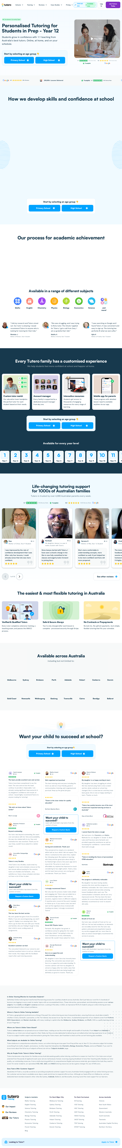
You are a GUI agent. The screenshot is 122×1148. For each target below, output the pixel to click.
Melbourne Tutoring (56, 1101)
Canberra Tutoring (56, 1123)
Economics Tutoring (31, 1123)
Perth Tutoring (54, 1112)
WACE (53, 1064)
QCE (45, 1064)
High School (49, 60)
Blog (26, 1131)
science (34, 1005)
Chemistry (98, 835)
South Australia (104, 1116)
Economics (79, 1046)
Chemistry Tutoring (31, 1112)
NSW (9, 1020)
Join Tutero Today (113, 5)
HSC (41, 1064)
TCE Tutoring (78, 1123)
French (99, 1046)
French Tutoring (30, 1127)
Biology (72, 1046)
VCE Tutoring (78, 1105)
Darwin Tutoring (55, 1127)
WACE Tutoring (79, 1116)
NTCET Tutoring (79, 1127)
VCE (37, 1064)
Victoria (101, 1101)
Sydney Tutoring (55, 1105)
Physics (86, 1046)
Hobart (96, 1030)
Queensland (15, 1020)
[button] (19, 5)
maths (19, 1005)
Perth (90, 1020)
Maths (107, 835)
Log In (101, 5)
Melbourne (67, 1020)
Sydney (74, 1020)
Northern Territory (105, 1127)
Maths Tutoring (30, 1101)
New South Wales (105, 1105)
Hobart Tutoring (55, 1119)
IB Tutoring (78, 1101)
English (27, 1005)
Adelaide (51, 1077)
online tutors (17, 1030)
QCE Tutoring (78, 1112)
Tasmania (102, 1119)
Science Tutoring (30, 1108)
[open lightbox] (97, 39)
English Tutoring (30, 1105)
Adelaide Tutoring (56, 1116)
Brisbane (81, 1020)
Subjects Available (57, 1048)
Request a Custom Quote (24, 896)
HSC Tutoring (78, 1108)
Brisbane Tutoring (56, 1108)
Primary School (18, 60)
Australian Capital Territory (108, 1123)
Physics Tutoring (30, 1119)
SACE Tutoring (79, 1119)
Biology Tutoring (30, 1116)
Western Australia (29, 1020)
